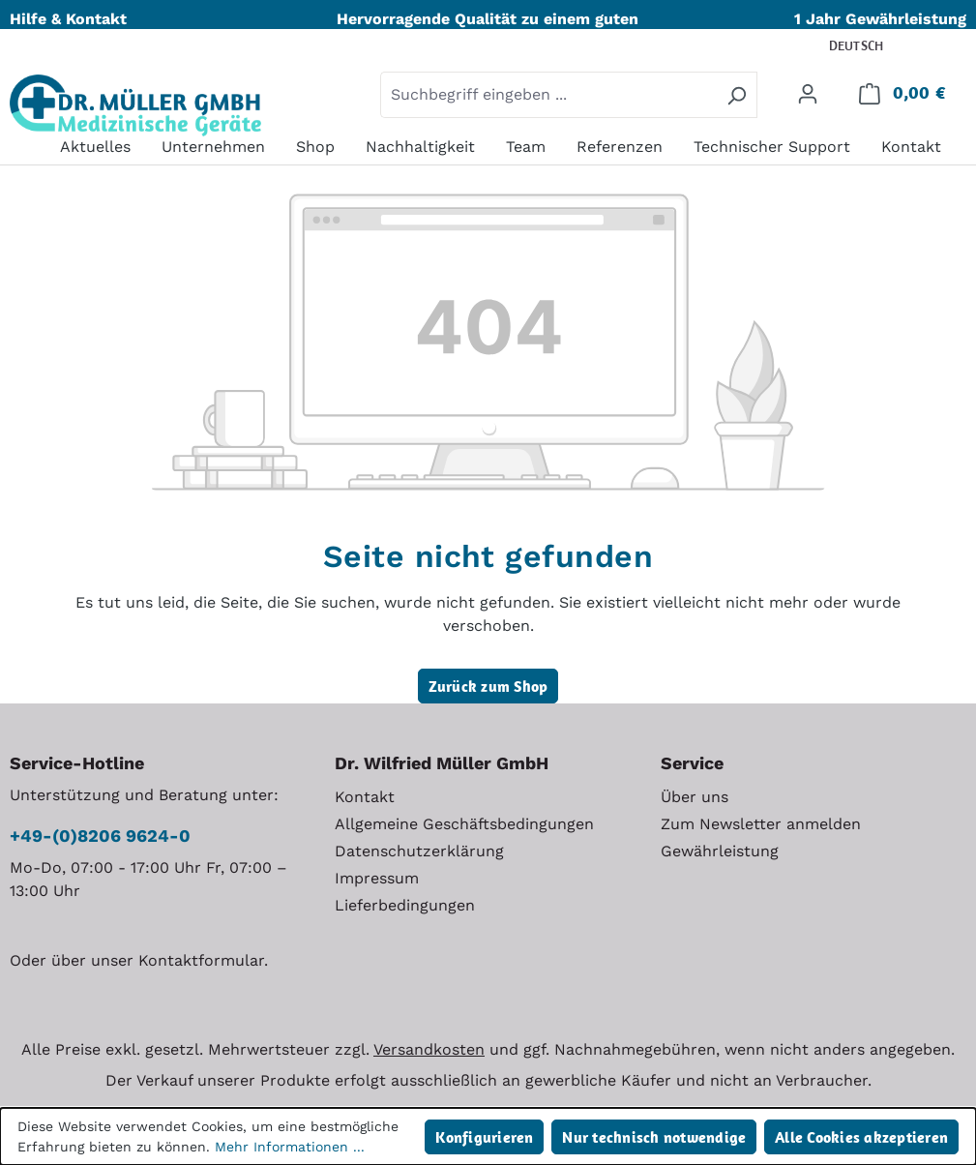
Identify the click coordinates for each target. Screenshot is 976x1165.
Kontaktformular (201, 960)
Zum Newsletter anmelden (761, 824)
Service (692, 763)
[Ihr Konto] (807, 92)
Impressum (377, 878)
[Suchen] (736, 95)
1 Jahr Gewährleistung (880, 19)
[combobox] (548, 95)
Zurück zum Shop (488, 686)
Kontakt (365, 797)
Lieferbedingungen (405, 905)
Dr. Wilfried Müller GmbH (441, 763)
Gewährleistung (720, 851)
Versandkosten (429, 1049)
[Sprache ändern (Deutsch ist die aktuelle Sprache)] (868, 47)
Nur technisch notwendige (654, 1137)
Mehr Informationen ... (290, 1146)
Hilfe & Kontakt (68, 19)
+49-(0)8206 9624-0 (100, 835)
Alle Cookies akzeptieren (861, 1137)
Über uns (694, 797)
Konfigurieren (484, 1137)
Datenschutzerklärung (419, 851)
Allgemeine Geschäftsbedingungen (464, 824)
